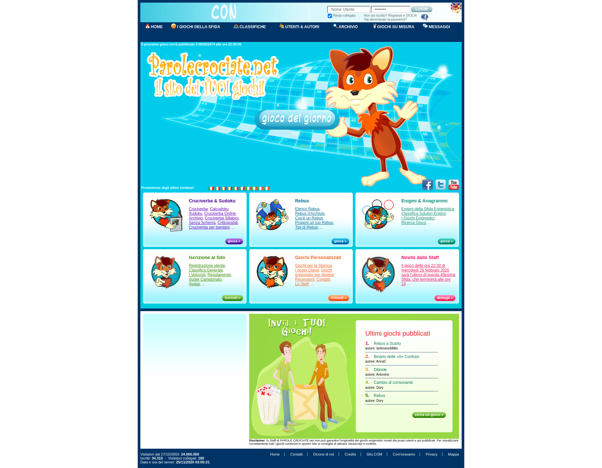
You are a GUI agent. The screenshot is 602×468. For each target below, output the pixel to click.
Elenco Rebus (307, 209)
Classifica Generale (206, 270)
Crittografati (228, 222)
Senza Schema (202, 222)
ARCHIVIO (348, 27)
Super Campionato (205, 279)
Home (275, 454)
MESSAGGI (439, 27)
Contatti (323, 279)
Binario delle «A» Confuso (396, 356)
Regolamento (219, 274)
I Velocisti (197, 274)
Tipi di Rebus (306, 227)
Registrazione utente (207, 265)
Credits (350, 454)
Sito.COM (374, 454)
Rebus (379, 395)
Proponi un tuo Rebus (314, 222)
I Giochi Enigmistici (417, 218)
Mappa (453, 454)
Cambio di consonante (393, 382)
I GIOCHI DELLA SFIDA (198, 27)
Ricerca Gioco (413, 222)
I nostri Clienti (307, 270)
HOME (157, 27)
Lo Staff (302, 284)
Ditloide (380, 369)
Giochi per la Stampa (313, 265)
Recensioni (304, 279)
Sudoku (195, 213)
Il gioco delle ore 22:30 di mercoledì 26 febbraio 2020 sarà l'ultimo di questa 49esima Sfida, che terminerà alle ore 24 (428, 274)
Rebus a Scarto (387, 343)
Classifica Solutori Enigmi (423, 213)
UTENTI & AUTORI (302, 27)
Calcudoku (219, 209)
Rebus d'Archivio (310, 213)
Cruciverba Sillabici (221, 218)
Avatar (194, 284)
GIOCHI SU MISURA (395, 27)
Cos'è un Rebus (309, 218)
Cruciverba (198, 209)
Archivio (196, 218)
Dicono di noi (323, 454)
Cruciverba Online (220, 213)
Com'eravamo (404, 454)
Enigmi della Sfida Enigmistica (427, 209)
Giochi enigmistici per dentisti (314, 272)
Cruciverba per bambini (209, 227)
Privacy (431, 454)
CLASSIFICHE (253, 27)
